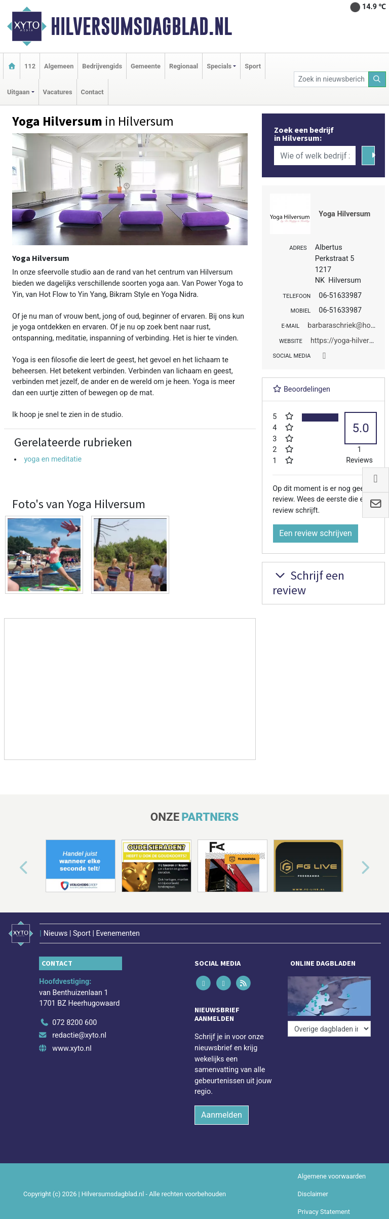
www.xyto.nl (71, 1048)
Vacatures (57, 92)
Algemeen (58, 66)
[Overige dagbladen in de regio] (329, 1029)
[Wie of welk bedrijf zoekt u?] (314, 155)
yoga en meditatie (53, 459)
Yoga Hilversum (344, 214)
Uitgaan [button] (18, 92)
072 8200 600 (74, 1022)
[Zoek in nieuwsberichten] (331, 79)
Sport (253, 66)
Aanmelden (221, 1115)
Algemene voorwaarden (332, 1176)
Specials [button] (219, 66)
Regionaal (183, 66)
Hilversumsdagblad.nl (141, 26)
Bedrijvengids (102, 66)
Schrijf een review (308, 582)
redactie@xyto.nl (79, 1035)
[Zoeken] (377, 79)
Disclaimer (313, 1194)
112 (29, 66)
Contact (92, 92)
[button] (12, 867)
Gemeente (146, 66)
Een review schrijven (315, 533)
